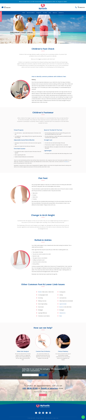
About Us (55, 12)
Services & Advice (31, 12)
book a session (49, 388)
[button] (83, 417)
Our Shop (45, 12)
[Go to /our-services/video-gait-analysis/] (23, 347)
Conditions (38, 12)
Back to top (56, 418)
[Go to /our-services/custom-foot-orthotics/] (43, 346)
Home (23, 12)
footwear (66, 161)
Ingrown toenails (62, 304)
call (81, 7)
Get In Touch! (43, 395)
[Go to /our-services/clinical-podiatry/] (63, 347)
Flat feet (40, 291)
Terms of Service (48, 418)
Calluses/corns (62, 313)
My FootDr (33, 418)
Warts (60, 316)
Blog (50, 12)
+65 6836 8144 (30, 388)
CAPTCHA (24, 373)
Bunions (61, 307)
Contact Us (61, 12)
